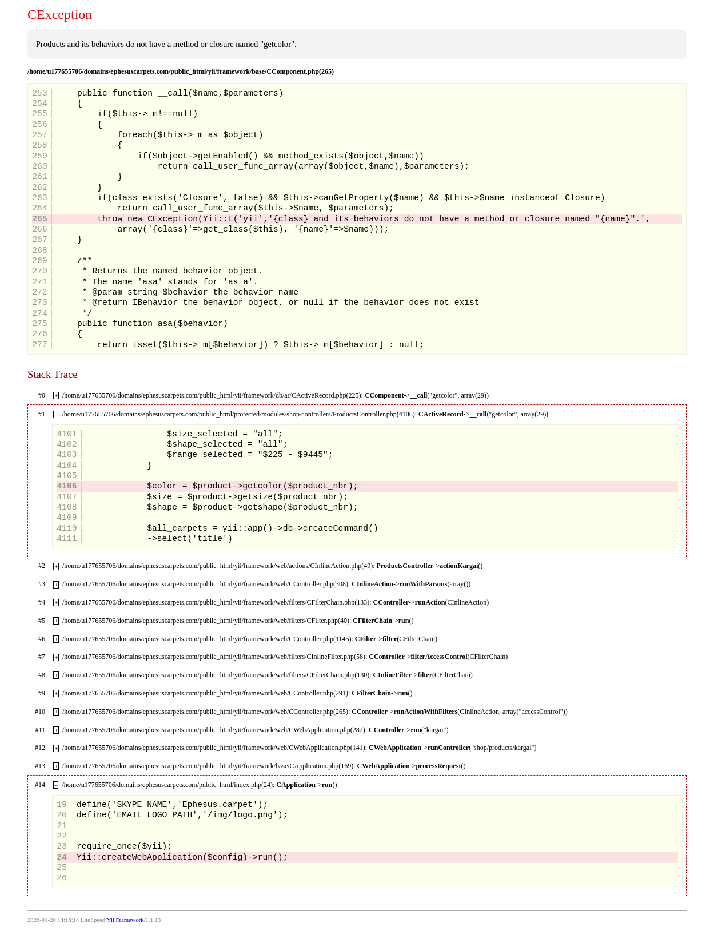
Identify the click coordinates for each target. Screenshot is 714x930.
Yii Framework (125, 920)
